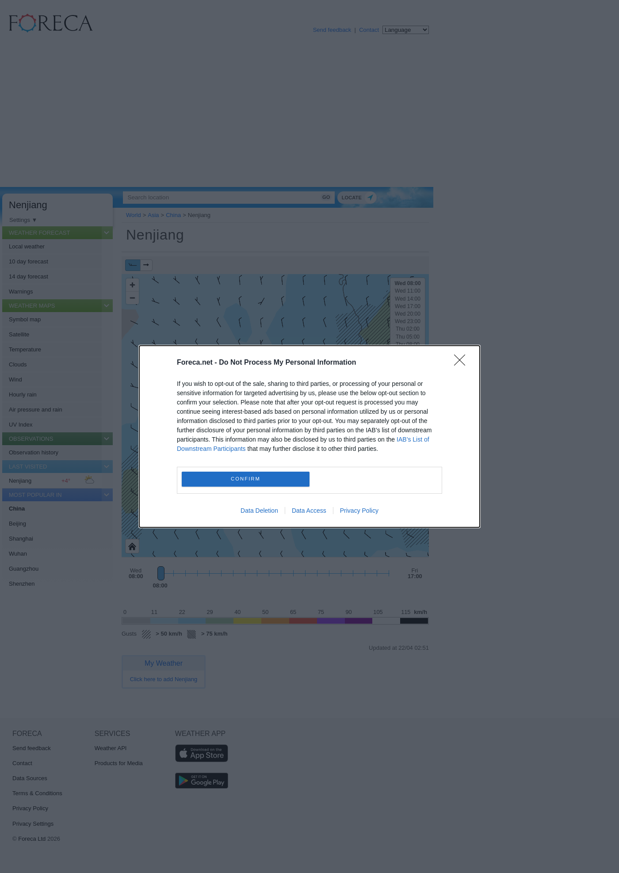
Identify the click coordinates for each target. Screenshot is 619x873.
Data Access (309, 510)
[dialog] (309, 436)
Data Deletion (259, 510)
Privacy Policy (359, 510)
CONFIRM (245, 479)
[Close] (462, 363)
